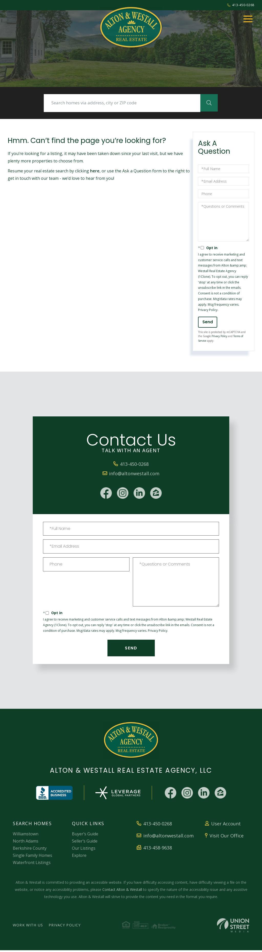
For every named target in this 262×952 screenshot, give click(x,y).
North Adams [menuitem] (25, 843)
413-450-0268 (240, 5)
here (95, 172)
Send (207, 323)
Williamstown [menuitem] (25, 835)
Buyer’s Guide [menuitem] (85, 835)
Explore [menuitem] (79, 857)
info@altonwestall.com (131, 474)
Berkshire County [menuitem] (30, 850)
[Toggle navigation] (248, 19)
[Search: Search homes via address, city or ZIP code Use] (122, 104)
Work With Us (28, 927)
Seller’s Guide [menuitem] (84, 843)
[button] (204, 104)
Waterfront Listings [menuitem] (32, 864)
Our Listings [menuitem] (83, 850)
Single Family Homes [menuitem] (32, 857)
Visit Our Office (224, 837)
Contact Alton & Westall (122, 891)
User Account (223, 825)
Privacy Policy (207, 311)
